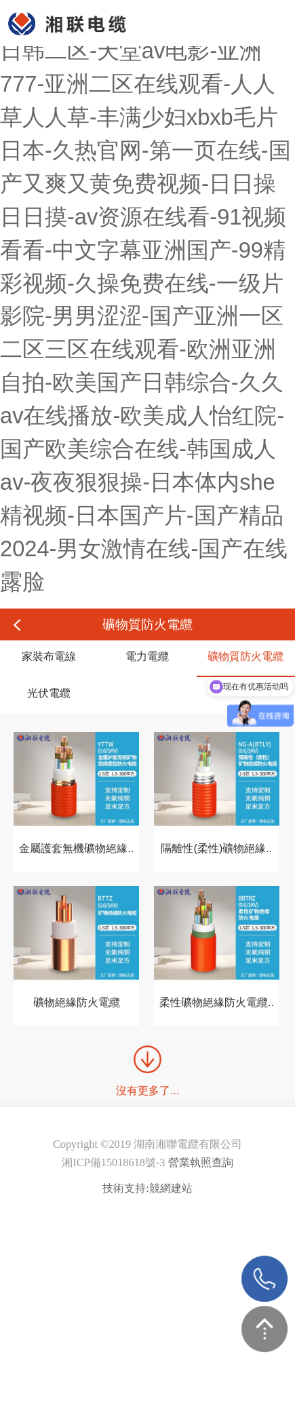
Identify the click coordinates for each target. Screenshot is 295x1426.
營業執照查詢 (200, 1162)
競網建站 (171, 1188)
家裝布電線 (49, 656)
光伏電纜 (49, 693)
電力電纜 (147, 656)
